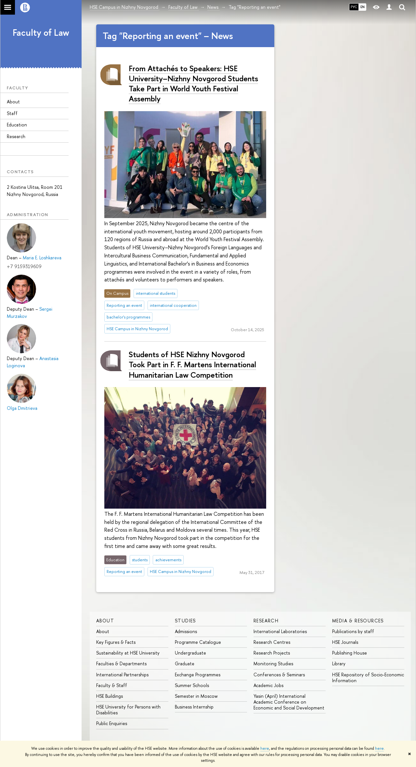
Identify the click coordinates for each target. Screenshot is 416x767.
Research (16, 136)
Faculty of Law (41, 32)
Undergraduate (190, 653)
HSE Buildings (109, 696)
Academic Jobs (268, 685)
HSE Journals (345, 642)
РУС (354, 7)
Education (17, 125)
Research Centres (272, 642)
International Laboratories (280, 631)
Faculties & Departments (121, 663)
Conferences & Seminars (279, 674)
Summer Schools (192, 685)
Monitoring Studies (273, 663)
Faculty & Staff (111, 685)
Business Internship (194, 707)
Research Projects (272, 653)
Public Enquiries (111, 723)
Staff (12, 113)
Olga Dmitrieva (22, 408)
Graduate (184, 663)
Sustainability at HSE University (128, 653)
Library (338, 663)
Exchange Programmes (197, 674)
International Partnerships (122, 674)
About (13, 101)
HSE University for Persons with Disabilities (128, 710)
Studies (185, 621)
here (264, 748)
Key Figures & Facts (116, 642)
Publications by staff (353, 631)
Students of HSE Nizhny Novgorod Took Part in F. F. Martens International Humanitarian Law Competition (192, 364)
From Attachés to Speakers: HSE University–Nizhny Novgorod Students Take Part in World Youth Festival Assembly (193, 83)
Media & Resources (358, 621)
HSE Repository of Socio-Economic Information (368, 677)
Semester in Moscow (196, 696)
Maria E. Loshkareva (42, 257)
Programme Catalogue (198, 642)
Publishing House (349, 653)
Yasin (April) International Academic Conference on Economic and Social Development (289, 702)
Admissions (186, 631)
